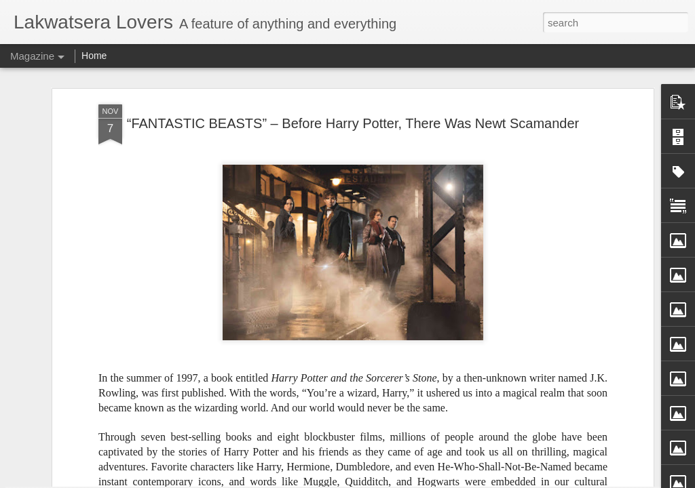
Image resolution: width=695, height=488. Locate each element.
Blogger (408, 480)
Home (94, 55)
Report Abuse (448, 480)
